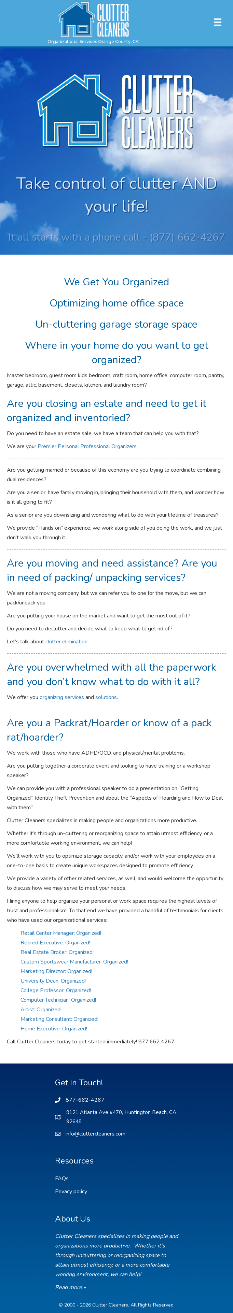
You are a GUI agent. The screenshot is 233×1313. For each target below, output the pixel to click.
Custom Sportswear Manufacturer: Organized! (74, 962)
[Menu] (217, 22)
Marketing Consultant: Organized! (59, 1019)
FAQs (62, 1178)
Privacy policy (71, 1191)
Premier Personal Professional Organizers (87, 446)
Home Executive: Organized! (53, 1028)
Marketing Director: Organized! (56, 971)
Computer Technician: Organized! (58, 1000)
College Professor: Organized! (55, 990)
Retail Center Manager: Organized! (60, 933)
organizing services (62, 697)
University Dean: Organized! (53, 981)
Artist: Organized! (40, 1009)
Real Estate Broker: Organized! (57, 952)
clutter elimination (66, 641)
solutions (106, 697)
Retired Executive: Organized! (55, 942)
